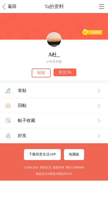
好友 (22, 135)
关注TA (64, 72)
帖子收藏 (26, 120)
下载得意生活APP (42, 154)
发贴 (22, 90)
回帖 (22, 105)
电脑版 (74, 154)
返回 (12, 6)
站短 (41, 72)
